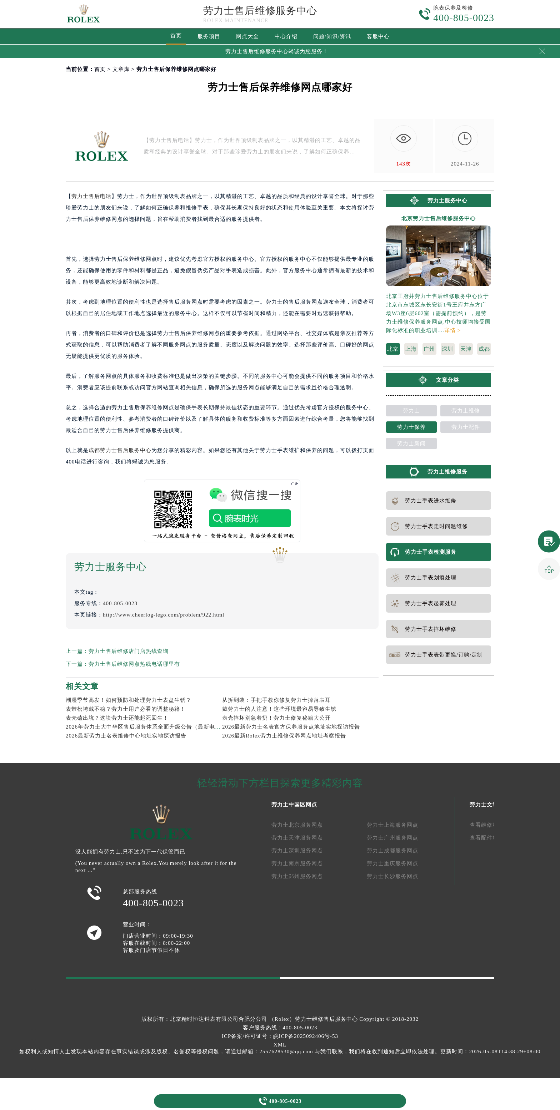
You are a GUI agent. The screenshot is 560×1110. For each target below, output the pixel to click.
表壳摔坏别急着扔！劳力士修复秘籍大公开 (276, 718)
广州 (429, 349)
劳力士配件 (465, 427)
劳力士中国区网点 (294, 804)
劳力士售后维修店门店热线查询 (129, 651)
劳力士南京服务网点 (297, 863)
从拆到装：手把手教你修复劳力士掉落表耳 (276, 700)
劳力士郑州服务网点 (297, 876)
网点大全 (247, 36)
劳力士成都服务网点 (392, 850)
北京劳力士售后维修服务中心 (438, 218)
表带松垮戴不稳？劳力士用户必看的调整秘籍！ (126, 709)
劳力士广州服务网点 (392, 838)
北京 (393, 349)
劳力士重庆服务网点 (392, 863)
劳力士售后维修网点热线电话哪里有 (134, 664)
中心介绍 (286, 36)
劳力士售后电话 (91, 196)
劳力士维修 (465, 411)
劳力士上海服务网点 (392, 825)
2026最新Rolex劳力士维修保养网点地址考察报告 (284, 736)
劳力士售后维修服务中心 (260, 10)
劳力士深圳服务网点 (297, 850)
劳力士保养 (411, 427)
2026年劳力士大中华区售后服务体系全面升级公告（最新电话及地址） (155, 727)
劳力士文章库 (487, 804)
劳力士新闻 (411, 443)
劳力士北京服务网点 (297, 825)
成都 (484, 349)
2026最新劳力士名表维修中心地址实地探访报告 (126, 736)
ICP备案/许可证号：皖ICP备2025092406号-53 (280, 1036)
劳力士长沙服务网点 (392, 876)
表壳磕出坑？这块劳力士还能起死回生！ (117, 718)
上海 (411, 349)
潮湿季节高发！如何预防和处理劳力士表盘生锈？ (128, 700)
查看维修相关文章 (492, 825)
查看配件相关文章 (492, 838)
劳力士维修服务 (448, 472)
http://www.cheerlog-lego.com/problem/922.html (163, 615)
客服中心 (378, 36)
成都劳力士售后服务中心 (120, 450)
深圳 (447, 349)
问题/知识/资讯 (332, 36)
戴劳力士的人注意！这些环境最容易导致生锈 (279, 709)
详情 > (452, 330)
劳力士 (411, 411)
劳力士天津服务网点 (297, 838)
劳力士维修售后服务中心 (326, 1019)
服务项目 (209, 36)
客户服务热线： (280, 1027)
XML (280, 1045)
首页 (176, 36)
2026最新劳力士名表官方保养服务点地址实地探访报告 (291, 727)
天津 (466, 349)
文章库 (121, 69)
